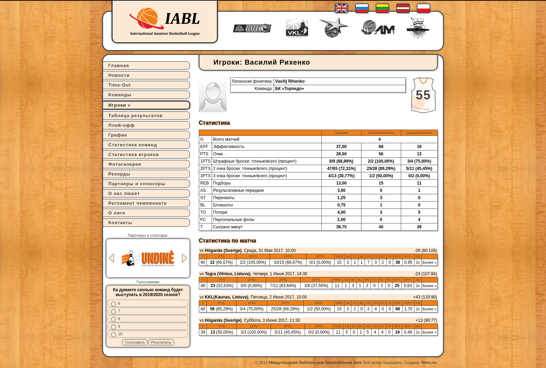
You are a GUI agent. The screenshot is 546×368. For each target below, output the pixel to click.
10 (120, 334)
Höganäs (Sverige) (223, 250)
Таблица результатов (135, 115)
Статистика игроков (133, 154)
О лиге (116, 212)
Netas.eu (429, 362)
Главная (118, 65)
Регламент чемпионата (137, 203)
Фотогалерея (124, 164)
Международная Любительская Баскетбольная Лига (315, 362)
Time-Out (119, 85)
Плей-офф (121, 125)
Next (184, 258)
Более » (429, 262)
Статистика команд (132, 144)
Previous (111, 258)
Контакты (120, 222)
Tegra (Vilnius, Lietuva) (227, 273)
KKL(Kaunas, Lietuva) (226, 297)
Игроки (117, 105)
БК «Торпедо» (289, 88)
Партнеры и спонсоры (136, 183)
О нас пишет (124, 193)
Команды (120, 94)
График (117, 135)
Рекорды (119, 174)
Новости (119, 75)
